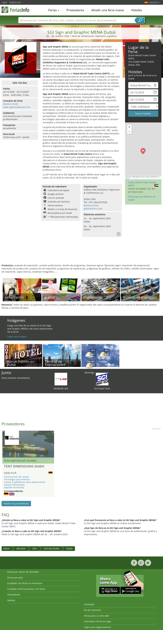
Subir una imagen (16, 336)
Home (6, 548)
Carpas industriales (14, 484)
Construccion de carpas (16, 476)
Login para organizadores (97, 627)
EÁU (35, 548)
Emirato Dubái (51, 548)
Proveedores (75, 10)
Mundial (21, 548)
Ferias (53, 10)
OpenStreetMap (144, 177)
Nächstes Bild (52, 444)
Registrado (15, 2)
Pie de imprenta (92, 610)
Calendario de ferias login (97, 621)
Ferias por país (15, 577)
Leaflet (129, 177)
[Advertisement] (81, 254)
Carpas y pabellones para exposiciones (24, 482)
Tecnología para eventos (17, 479)
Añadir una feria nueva (107, 10)
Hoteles (136, 10)
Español (154, 2)
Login (4, 2)
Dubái (69, 548)
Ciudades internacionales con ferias (26, 588)
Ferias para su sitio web (96, 615)
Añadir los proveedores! (16, 503)
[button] (143, 151)
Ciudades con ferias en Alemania (24, 583)
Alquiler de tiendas (14, 487)
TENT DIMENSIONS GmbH (24, 466)
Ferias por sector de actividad (23, 571)
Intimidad (89, 604)
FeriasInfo (17, 10)
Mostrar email (10, 103)
